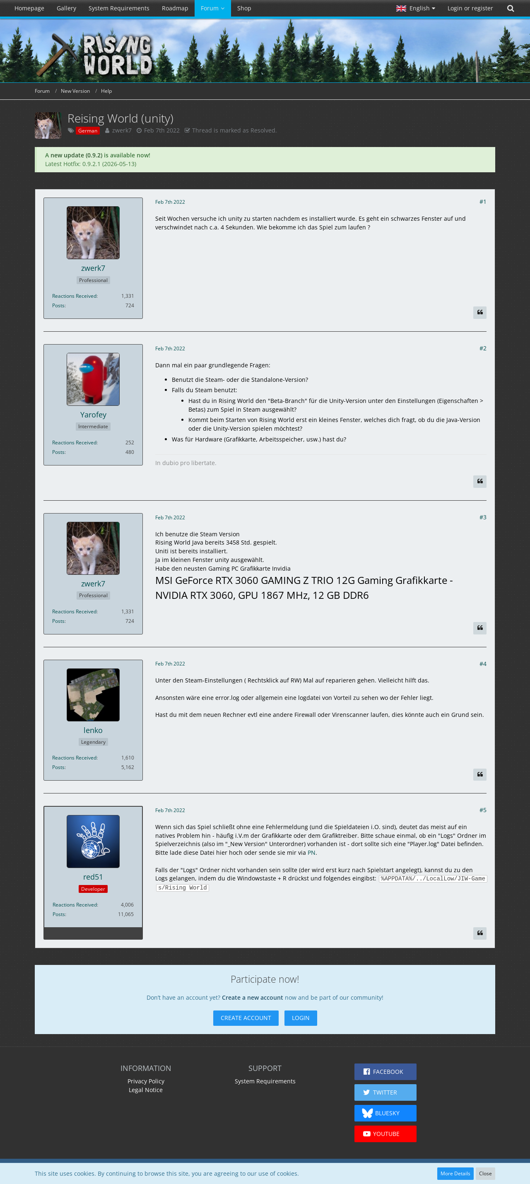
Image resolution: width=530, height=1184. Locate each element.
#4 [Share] (483, 664)
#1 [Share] (483, 201)
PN (312, 852)
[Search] (510, 8)
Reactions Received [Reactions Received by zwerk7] (74, 295)
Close (485, 1173)
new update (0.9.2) (76, 155)
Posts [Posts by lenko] (58, 767)
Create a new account (252, 997)
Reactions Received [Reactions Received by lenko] (74, 757)
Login (301, 1018)
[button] (415, 8)
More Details (455, 1173)
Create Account (246, 1018)
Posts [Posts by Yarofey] (58, 452)
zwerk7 (122, 130)
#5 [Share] (483, 810)
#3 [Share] (483, 517)
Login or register (470, 8)
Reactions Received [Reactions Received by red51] (75, 904)
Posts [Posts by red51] (59, 914)
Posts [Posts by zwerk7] (58, 305)
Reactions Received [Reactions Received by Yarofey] (74, 442)
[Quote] (480, 312)
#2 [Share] (483, 348)
